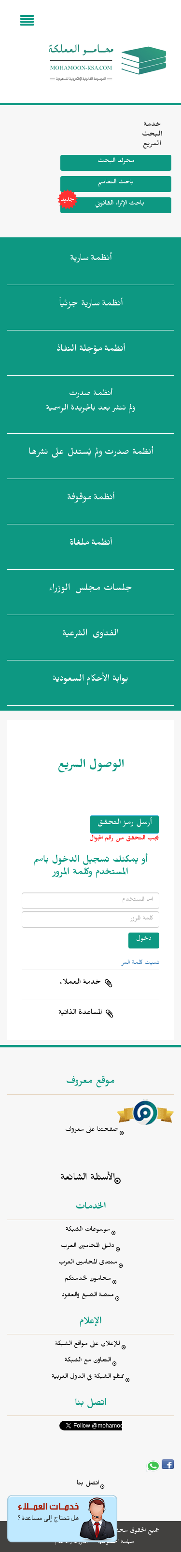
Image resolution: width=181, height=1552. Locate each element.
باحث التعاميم (116, 183)
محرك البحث (116, 162)
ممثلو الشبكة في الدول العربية (88, 1377)
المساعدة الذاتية (80, 1013)
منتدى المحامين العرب (87, 1263)
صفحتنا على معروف (91, 1130)
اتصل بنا (88, 1484)
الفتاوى (90, 635)
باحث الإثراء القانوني (102, 205)
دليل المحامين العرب (87, 1247)
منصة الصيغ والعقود (87, 1296)
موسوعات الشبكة (88, 1230)
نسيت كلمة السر (140, 963)
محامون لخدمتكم (88, 1280)
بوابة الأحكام (90, 681)
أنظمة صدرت (90, 454)
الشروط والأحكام (71, 1542)
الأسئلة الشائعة (87, 1179)
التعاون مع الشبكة (88, 1361)
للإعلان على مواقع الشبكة (87, 1345)
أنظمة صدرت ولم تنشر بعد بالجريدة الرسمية (90, 402)
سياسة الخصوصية (115, 1542)
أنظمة (90, 260)
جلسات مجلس (90, 590)
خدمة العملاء (80, 983)
